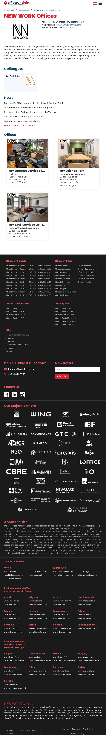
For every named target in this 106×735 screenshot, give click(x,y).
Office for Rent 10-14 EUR (15, 311)
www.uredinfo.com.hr (62, 597)
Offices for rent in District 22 (40, 288)
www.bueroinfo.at (11, 597)
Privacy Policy (77, 729)
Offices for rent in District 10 (16, 291)
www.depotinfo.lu (11, 667)
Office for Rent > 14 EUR (14, 314)
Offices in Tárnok (61, 262)
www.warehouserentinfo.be (15, 657)
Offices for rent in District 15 (40, 275)
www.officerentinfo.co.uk (88, 624)
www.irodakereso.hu (37, 610)
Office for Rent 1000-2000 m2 (65, 317)
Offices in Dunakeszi (62, 278)
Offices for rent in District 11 (40, 262)
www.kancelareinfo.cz (86, 597)
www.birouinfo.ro (11, 624)
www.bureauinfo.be (36, 597)
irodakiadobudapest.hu (13, 571)
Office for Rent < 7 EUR (14, 304)
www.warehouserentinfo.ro (64, 670)
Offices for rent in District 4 (15, 271)
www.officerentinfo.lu (61, 614)
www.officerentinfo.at (13, 600)
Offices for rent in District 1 (15, 262)
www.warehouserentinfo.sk (15, 684)
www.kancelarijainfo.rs (38, 624)
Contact (65, 725)
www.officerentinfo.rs (37, 628)
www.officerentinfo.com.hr (64, 600)
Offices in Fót (59, 281)
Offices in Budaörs (61, 268)
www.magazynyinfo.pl (37, 667)
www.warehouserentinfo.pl (39, 670)
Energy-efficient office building (17, 331)
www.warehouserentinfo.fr (64, 657)
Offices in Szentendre (86, 268)
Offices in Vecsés (84, 278)
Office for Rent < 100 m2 (63, 304)
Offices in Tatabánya (86, 271)
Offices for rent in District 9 (15, 288)
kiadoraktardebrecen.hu (63, 571)
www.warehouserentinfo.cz (40, 657)
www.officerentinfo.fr (12, 614)
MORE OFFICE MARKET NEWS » (19, 125)
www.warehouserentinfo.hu (89, 657)
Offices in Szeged (84, 262)
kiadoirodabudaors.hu (13, 574)
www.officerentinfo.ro (13, 628)
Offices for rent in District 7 (15, 281)
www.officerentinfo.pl (86, 614)
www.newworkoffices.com (68, 24)
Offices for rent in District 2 (15, 265)
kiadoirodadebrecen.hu (38, 567)
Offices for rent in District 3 (15, 268)
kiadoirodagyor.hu (36, 571)
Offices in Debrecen (62, 275)
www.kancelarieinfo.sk (62, 624)
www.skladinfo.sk (11, 680)
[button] (99, 3)
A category (9, 334)
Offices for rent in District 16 (40, 278)
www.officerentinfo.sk (62, 628)
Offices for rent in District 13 (40, 268)
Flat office (9, 347)
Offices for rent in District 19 (40, 281)
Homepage (9, 10)
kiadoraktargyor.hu (85, 567)
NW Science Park (73, 169)
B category (9, 337)
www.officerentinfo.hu (38, 614)
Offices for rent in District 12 (40, 265)
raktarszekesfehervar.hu (87, 571)
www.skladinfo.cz (35, 653)
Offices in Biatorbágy (62, 265)
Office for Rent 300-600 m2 (64, 311)
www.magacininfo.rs (86, 667)
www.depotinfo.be (11, 653)
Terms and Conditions (82, 725)
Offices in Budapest (62, 271)
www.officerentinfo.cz (86, 600)
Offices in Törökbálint (86, 275)
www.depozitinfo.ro (61, 667)
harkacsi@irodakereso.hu (19, 365)
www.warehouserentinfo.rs (88, 670)
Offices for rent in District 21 (40, 284)
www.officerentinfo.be (38, 600)
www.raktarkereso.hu (86, 653)
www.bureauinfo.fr (11, 610)
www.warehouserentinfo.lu (15, 670)
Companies (24, 10)
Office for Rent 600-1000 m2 (65, 314)
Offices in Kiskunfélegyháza (65, 288)
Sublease (9, 344)
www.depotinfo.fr (60, 653)
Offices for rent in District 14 (40, 271)
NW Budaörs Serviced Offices (27, 169)
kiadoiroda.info (10, 567)
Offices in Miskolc (61, 291)
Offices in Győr (60, 284)
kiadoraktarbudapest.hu (63, 567)
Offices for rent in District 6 (15, 278)
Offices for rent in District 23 (40, 291)
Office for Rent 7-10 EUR (14, 307)
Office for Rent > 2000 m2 (64, 320)
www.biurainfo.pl (84, 610)
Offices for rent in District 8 (15, 284)
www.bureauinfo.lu (60, 610)
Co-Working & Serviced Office (17, 340)
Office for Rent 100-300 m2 (64, 307)
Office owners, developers (45, 10)
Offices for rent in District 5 (15, 275)
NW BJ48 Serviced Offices (27, 221)
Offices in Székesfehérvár (87, 265)
